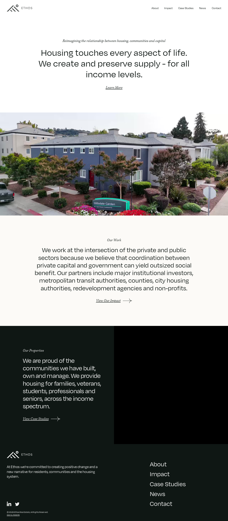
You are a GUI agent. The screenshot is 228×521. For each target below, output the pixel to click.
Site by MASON (13, 515)
